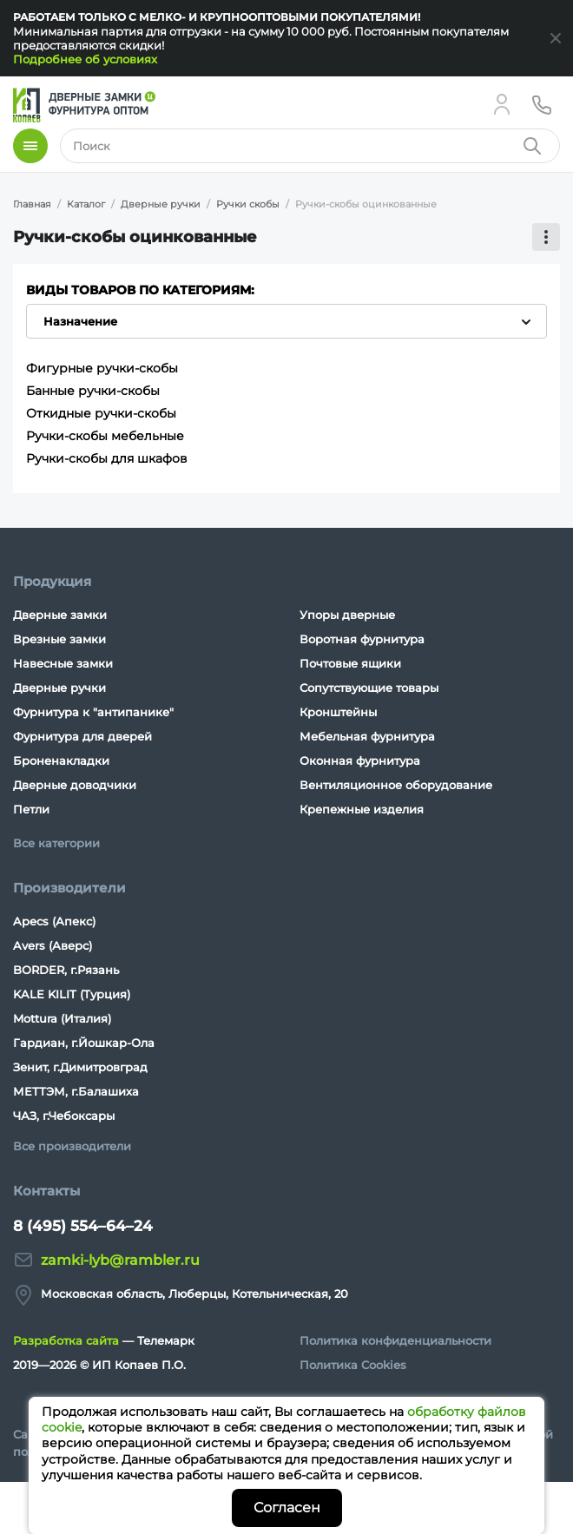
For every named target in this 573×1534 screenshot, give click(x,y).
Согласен (287, 1507)
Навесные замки (63, 663)
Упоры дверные (347, 615)
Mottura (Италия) (62, 1018)
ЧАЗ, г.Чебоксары (64, 1116)
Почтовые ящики (350, 663)
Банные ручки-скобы (93, 390)
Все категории (56, 843)
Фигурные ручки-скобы (102, 368)
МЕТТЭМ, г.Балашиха (76, 1091)
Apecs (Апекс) (54, 921)
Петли (31, 809)
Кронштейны (338, 712)
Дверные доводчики (74, 785)
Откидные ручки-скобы (101, 413)
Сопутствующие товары (369, 688)
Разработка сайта (66, 1340)
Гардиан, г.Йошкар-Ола (84, 1043)
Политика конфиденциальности (395, 1340)
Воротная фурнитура (362, 639)
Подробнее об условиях (85, 59)
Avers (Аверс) (52, 945)
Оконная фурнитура (360, 760)
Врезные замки (59, 639)
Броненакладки (61, 760)
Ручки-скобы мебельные (105, 436)
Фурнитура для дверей (82, 736)
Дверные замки (60, 615)
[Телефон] (542, 104)
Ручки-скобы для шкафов (107, 458)
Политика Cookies (353, 1365)
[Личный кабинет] (502, 104)
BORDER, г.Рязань (66, 970)
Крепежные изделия (362, 809)
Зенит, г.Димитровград (80, 1067)
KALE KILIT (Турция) (71, 994)
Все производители (72, 1146)
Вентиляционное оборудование (396, 785)
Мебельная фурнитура (367, 736)
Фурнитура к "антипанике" (93, 712)
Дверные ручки (59, 688)
